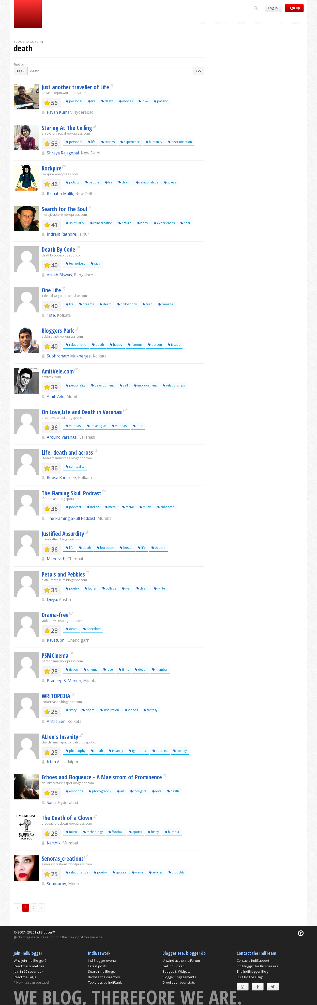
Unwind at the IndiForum (181, 960)
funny (153, 832)
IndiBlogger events (102, 960)
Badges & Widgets (176, 971)
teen (147, 304)
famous (135, 344)
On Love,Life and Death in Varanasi (82, 412)
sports (135, 832)
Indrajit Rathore (61, 234)
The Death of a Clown (67, 818)
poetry (72, 588)
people (92, 182)
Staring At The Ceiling (67, 128)
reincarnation (101, 223)
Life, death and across (67, 452)
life (92, 101)
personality (75, 385)
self (124, 385)
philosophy (127, 304)
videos (131, 710)
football (116, 832)
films (124, 669)
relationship (76, 344)
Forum (258, 22)
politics (73, 182)
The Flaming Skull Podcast (71, 493)
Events (240, 22)
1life (51, 315)
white (159, 588)
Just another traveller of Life (75, 87)
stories (108, 142)
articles (156, 872)
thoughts (138, 791)
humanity (154, 142)
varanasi (73, 426)
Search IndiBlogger (102, 971)
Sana (51, 802)
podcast (73, 507)
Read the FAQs (25, 977)
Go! (199, 71)
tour (138, 426)
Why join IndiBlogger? (30, 960)
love (143, 101)
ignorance (138, 751)
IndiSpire (277, 22)
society (180, 751)
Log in (273, 8)
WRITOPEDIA (56, 696)
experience (130, 142)
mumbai (160, 669)
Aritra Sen (56, 721)
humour (172, 832)
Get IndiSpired (173, 966)
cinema (91, 669)
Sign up (294, 8)
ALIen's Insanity (60, 737)
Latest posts (97, 966)
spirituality (75, 223)
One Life (51, 290)
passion (161, 101)
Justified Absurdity (63, 533)
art (120, 791)
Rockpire (52, 168)
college (109, 588)
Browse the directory (104, 977)
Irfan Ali (54, 762)
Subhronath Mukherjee (69, 356)
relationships (147, 182)
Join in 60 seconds (27, 971)
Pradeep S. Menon (64, 680)
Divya (52, 599)
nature (124, 223)
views (137, 872)
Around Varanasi (62, 437)
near (185, 223)
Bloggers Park (58, 330)
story (71, 710)
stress (170, 182)
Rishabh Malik (60, 193)
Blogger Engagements (179, 977)
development (102, 385)
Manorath (56, 559)
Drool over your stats (178, 982)
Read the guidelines (29, 966)
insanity (116, 751)
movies (126, 101)
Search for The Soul (64, 209)
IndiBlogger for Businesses (257, 966)
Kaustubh (56, 640)
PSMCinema (55, 655)
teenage (165, 304)
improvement (145, 385)
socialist (160, 751)
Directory (221, 22)
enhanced (166, 507)
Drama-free (55, 615)
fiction (72, 669)
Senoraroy (56, 883)
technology (75, 263)
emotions (74, 791)
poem (88, 710)
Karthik (54, 843)
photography (100, 791)
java (95, 263)
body (142, 223)
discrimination (180, 142)
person (155, 344)
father (91, 588)
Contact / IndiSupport (253, 960)
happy (116, 344)
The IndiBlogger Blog (252, 971)
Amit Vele (55, 396)
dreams (86, 304)
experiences (164, 223)
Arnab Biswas (59, 275)
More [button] (298, 22)
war (126, 588)
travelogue (96, 426)
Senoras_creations (63, 858)
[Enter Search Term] (110, 71)
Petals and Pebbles (63, 574)
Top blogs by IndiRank (105, 982)
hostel (126, 547)
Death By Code (58, 249)
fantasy (150, 710)
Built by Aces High (250, 977)
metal (110, 507)
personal (74, 101)
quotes (119, 872)
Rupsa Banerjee (61, 477)
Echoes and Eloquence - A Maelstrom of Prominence (102, 777)
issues (174, 344)
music (145, 507)
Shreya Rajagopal (63, 153)
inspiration (109, 710)
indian (93, 507)
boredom (105, 547)
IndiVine (200, 22)
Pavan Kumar (59, 112)
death (107, 101)
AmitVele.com (58, 371)
